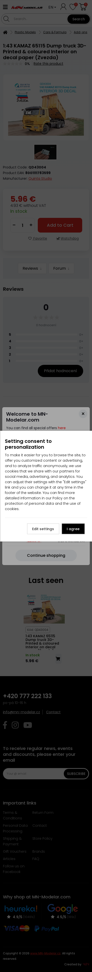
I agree (73, 528)
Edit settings (43, 528)
